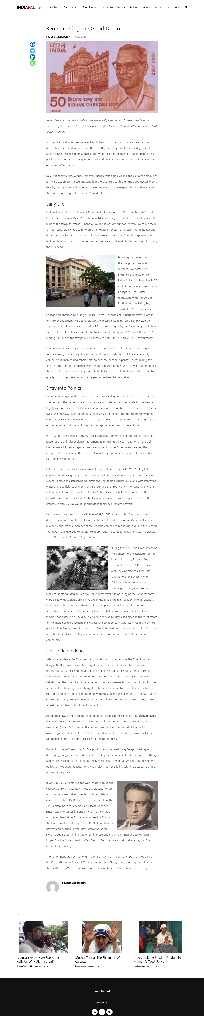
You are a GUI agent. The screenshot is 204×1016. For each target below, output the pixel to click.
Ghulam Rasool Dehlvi (25, 966)
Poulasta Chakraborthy (58, 36)
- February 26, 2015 (94, 966)
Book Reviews (89, 7)
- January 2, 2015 (152, 966)
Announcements (152, 7)
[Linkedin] (32, 57)
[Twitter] (32, 50)
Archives (134, 7)
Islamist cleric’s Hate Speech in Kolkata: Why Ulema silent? (38, 959)
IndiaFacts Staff (139, 966)
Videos (121, 7)
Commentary (71, 7)
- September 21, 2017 (42, 966)
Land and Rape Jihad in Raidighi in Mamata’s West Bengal (157, 959)
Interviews (107, 7)
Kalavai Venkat (80, 966)
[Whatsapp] (32, 63)
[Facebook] (32, 44)
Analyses (54, 7)
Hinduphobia (173, 7)
